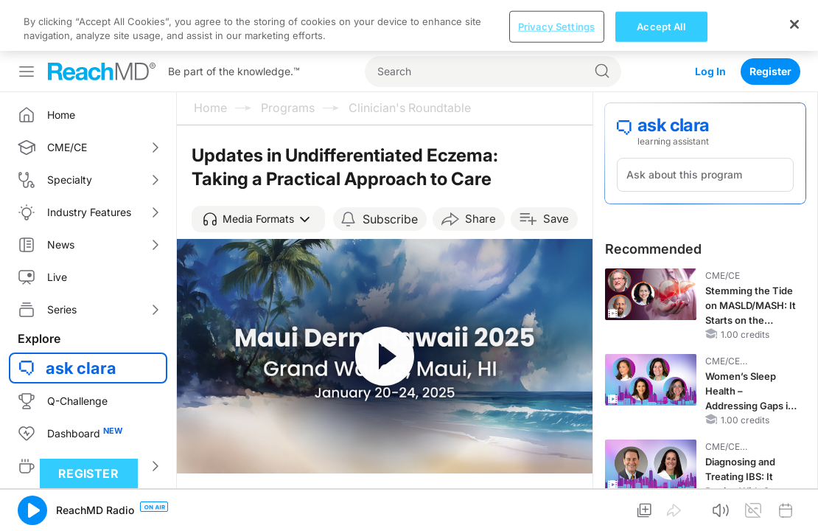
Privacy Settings (556, 515)
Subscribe (390, 168)
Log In (710, 20)
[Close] (794, 512)
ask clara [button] (81, 317)
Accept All (661, 515)
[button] (258, 168)
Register (770, 20)
